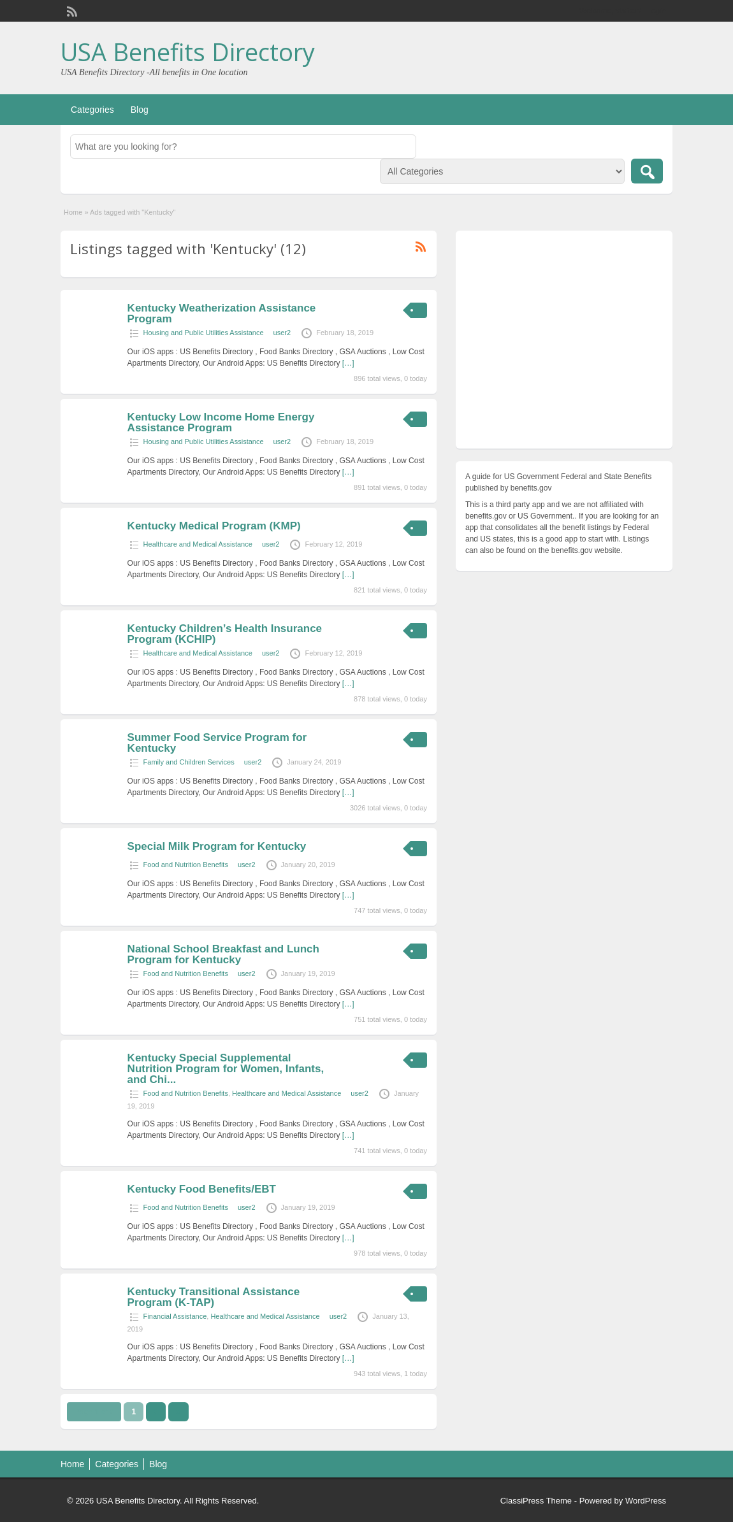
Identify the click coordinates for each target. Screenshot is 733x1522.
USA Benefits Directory (188, 51)
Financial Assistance (175, 1316)
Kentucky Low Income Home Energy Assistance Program (221, 422)
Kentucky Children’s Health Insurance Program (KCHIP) (224, 633)
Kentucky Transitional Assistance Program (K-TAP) (213, 1297)
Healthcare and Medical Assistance (197, 544)
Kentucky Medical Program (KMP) (214, 526)
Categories (92, 109)
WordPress (645, 1500)
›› (178, 1411)
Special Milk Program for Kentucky (217, 846)
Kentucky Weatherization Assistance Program (221, 313)
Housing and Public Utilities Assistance (203, 332)
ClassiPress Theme (536, 1500)
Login (657, 10)
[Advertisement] (564, 342)
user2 (282, 332)
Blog (140, 109)
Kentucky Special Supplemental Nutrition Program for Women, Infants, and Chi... (225, 1069)
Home (73, 212)
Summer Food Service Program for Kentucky (217, 742)
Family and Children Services (189, 762)
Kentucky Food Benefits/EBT (201, 1189)
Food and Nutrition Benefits (185, 864)
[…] (348, 363)
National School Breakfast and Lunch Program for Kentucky (223, 954)
